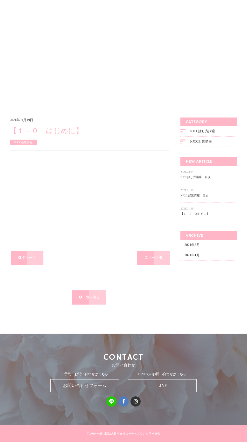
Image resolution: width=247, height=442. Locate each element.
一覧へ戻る (89, 309)
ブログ (36, 90)
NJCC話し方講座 (202, 143)
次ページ (153, 269)
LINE (162, 385)
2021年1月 (192, 267)
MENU (137, 20)
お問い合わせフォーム (84, 385)
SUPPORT (195, 20)
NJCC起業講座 (201, 153)
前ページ (27, 269)
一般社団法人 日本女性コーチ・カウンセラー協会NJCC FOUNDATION (55, 20)
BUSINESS (160, 20)
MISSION (115, 20)
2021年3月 (192, 256)
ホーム (22, 90)
